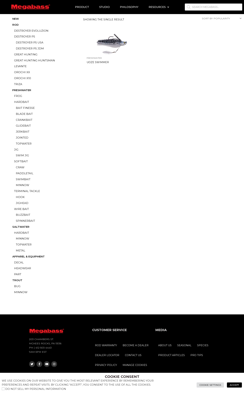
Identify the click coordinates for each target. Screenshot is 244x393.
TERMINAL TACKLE (27, 191)
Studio (104, 7)
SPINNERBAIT (25, 220)
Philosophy (129, 7)
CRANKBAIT (24, 120)
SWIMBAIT (23, 179)
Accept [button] (234, 385)
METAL (20, 250)
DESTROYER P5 (24, 36)
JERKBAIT (22, 131)
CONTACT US (133, 355)
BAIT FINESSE (25, 108)
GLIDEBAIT (23, 125)
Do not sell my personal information (35, 389)
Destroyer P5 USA (29, 42)
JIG (16, 149)
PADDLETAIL (24, 173)
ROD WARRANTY (106, 345)
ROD (15, 24)
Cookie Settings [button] (211, 385)
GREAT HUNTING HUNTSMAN (34, 60)
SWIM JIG (22, 155)
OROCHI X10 (22, 78)
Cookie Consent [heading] (122, 377)
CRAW (20, 167)
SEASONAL (184, 345)
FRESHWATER (21, 90)
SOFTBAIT (21, 161)
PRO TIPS (196, 355)
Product (82, 7)
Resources (159, 7)
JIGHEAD (22, 203)
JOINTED (22, 137)
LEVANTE (20, 66)
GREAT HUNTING (25, 54)
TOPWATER (24, 143)
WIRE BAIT (21, 209)
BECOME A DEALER (136, 345)
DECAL (19, 262)
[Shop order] (221, 18)
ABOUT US (165, 345)
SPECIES (202, 345)
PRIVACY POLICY (106, 365)
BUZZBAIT (23, 214)
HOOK (20, 197)
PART (17, 274)
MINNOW (22, 185)
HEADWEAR (22, 268)
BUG (17, 286)
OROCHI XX (22, 72)
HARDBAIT (21, 102)
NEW (15, 18)
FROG (18, 96)
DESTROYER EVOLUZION (31, 30)
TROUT (17, 280)
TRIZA (18, 84)
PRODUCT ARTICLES (171, 355)
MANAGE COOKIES (135, 365)
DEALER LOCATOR (107, 355)
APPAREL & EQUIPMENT (28, 256)
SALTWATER (20, 226)
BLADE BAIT (24, 114)
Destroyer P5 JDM (30, 48)
